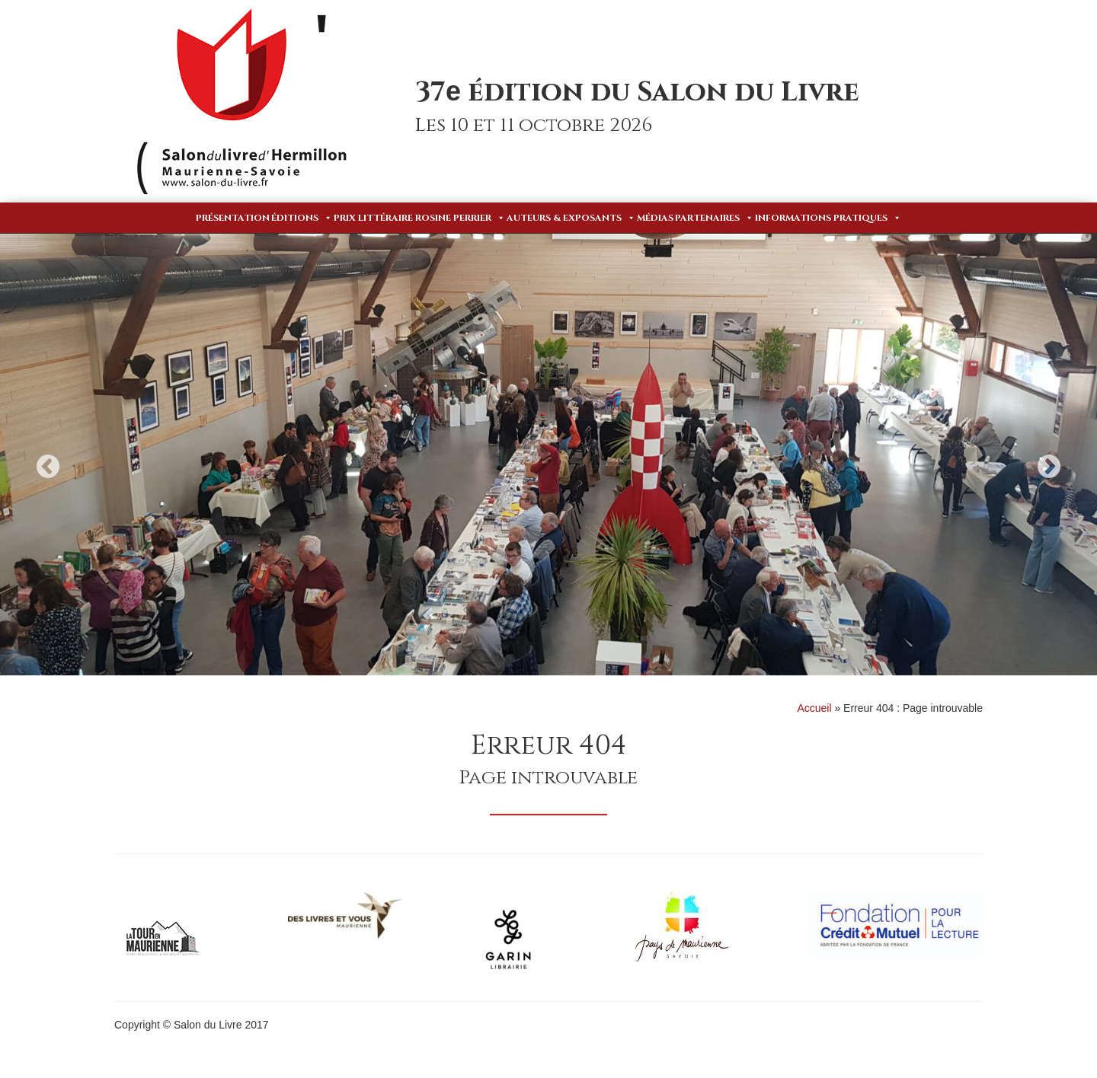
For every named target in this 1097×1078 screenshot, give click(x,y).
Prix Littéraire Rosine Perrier (419, 218)
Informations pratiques (828, 218)
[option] (548, 454)
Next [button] (1049, 466)
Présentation (233, 218)
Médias (655, 218)
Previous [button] (48, 466)
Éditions (301, 218)
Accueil (814, 708)
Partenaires (714, 218)
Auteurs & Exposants (571, 218)
